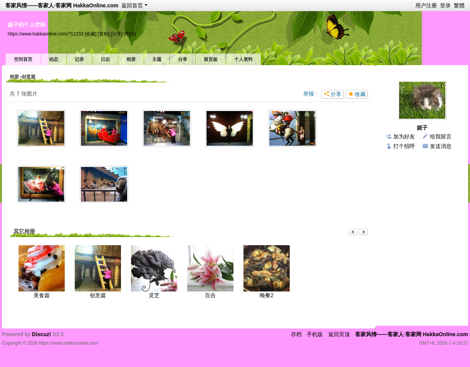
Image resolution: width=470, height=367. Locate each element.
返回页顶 (339, 334)
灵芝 (154, 295)
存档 (296, 334)
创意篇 (98, 295)
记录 (79, 59)
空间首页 (23, 59)
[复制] (104, 34)
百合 (210, 295)
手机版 (315, 334)
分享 (182, 59)
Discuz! (41, 334)
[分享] (117, 34)
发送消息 (441, 146)
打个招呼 (404, 146)
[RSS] (130, 34)
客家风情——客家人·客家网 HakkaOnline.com (61, 5)
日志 (105, 59)
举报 (308, 94)
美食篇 (42, 295)
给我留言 (441, 136)
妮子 (422, 128)
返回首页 (132, 5)
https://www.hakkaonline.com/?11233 (45, 34)
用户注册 (426, 5)
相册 (131, 59)
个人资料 (243, 59)
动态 (53, 59)
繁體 (459, 5)
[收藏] (91, 34)
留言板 (211, 59)
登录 (445, 5)
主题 (156, 59)
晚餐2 (267, 295)
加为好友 (404, 136)
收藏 (360, 94)
